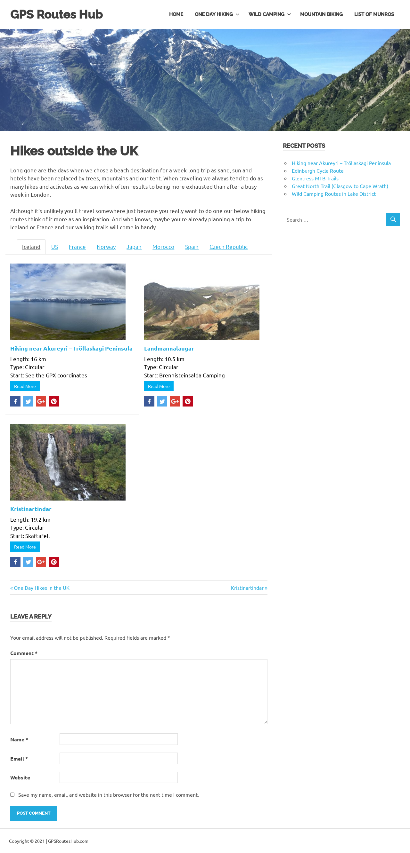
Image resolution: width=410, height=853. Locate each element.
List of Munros (374, 14)
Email (19, 758)
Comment (23, 653)
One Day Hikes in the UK (41, 587)
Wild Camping (270, 14)
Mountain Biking (321, 14)
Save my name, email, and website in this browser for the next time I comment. (108, 794)
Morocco (163, 246)
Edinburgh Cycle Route (318, 170)
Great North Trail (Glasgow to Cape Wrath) (340, 185)
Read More (25, 386)
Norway (106, 246)
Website (20, 777)
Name (19, 739)
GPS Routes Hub (57, 14)
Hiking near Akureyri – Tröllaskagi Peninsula (71, 347)
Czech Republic (228, 246)
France (77, 246)
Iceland (31, 246)
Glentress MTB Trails (315, 178)
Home (176, 14)
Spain (192, 246)
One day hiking (217, 14)
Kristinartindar (31, 508)
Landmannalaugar (169, 347)
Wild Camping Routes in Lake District (334, 193)
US (54, 246)
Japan (134, 246)
